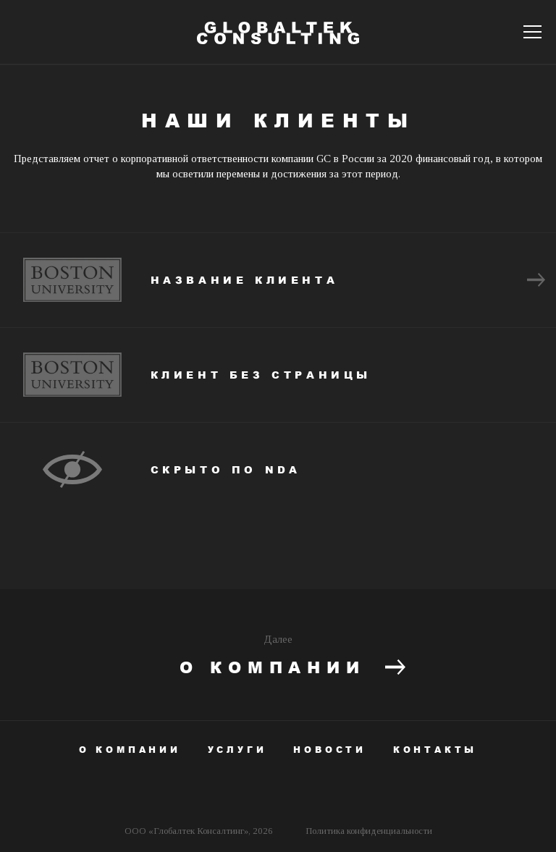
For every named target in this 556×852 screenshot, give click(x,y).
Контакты (435, 749)
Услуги (237, 749)
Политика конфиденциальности (369, 830)
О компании (293, 668)
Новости (329, 749)
